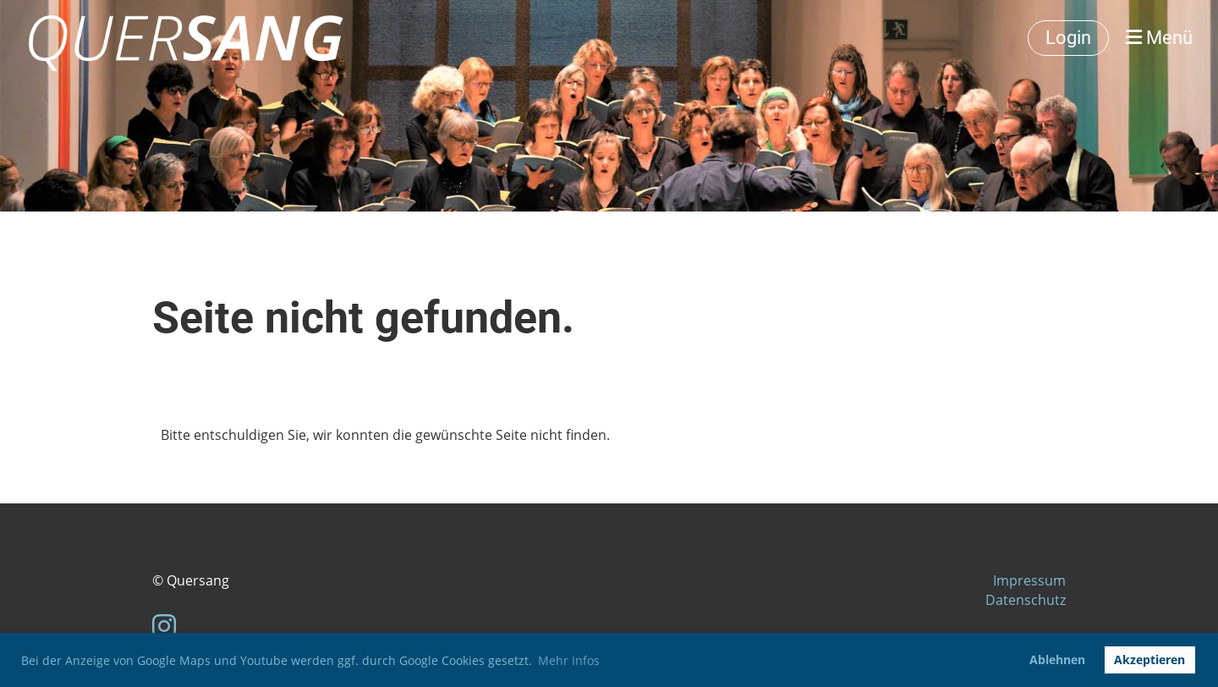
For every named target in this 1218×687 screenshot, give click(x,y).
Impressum (1029, 580)
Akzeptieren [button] (1149, 659)
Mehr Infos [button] (569, 660)
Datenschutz (1025, 600)
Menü (1159, 37)
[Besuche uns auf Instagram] (164, 625)
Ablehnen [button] (1057, 659)
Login (1068, 37)
